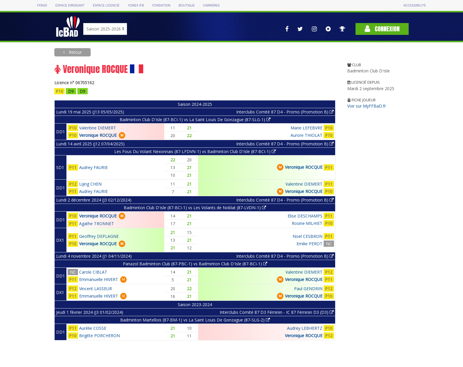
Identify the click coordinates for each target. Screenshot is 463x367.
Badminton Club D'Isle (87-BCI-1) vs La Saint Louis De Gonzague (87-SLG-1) (195, 119)
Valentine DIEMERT (97, 128)
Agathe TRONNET (96, 223)
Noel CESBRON (307, 236)
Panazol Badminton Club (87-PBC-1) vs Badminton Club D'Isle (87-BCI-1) (195, 264)
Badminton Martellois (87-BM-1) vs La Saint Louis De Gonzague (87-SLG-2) (195, 320)
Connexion (382, 28)
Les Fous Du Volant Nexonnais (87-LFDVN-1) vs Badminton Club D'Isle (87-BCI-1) (195, 151)
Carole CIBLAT (93, 272)
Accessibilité (414, 5)
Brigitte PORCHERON (99, 335)
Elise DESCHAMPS (305, 216)
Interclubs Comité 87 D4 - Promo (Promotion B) (285, 112)
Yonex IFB (136, 5)
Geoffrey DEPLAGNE (99, 236)
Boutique (187, 5)
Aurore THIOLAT (306, 135)
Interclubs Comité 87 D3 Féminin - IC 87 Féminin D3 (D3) (277, 312)
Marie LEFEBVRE (306, 128)
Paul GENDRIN (308, 288)
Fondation (161, 5)
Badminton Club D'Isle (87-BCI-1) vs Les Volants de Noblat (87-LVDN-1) (195, 207)
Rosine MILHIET (307, 223)
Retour (75, 52)
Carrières (211, 5)
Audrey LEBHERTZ (304, 328)
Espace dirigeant (70, 5)
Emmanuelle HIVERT (98, 279)
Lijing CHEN (90, 184)
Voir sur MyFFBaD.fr (366, 106)
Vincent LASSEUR (95, 288)
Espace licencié (106, 5)
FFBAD (42, 5)
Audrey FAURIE (93, 167)
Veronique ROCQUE (98, 135)
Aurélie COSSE (92, 328)
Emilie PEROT (309, 243)
